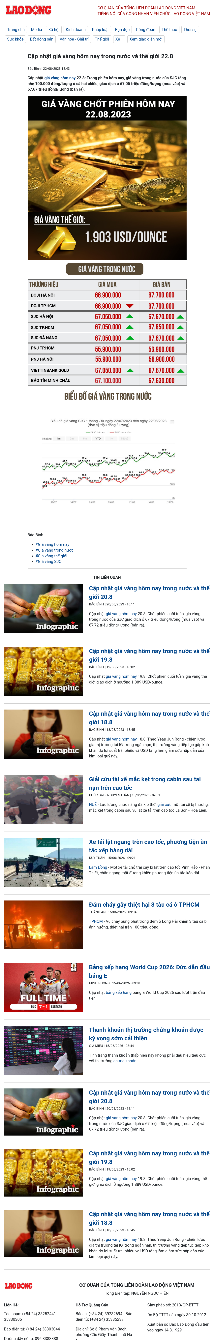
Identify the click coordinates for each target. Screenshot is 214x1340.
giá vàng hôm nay (60, 78)
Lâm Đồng (98, 867)
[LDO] (43, 609)
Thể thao (169, 29)
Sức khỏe (15, 39)
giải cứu (164, 804)
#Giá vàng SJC (48, 561)
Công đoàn (145, 29)
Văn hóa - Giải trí (74, 39)
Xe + (119, 39)
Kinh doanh (76, 29)
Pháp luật (100, 29)
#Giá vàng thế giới (51, 556)
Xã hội (53, 29)
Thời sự (190, 29)
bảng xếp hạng (119, 992)
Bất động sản (41, 39)
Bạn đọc (122, 29)
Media (36, 29)
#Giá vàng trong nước (55, 550)
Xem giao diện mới (146, 39)
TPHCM (96, 921)
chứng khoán (125, 1060)
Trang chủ (16, 29)
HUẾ (93, 804)
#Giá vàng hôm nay (52, 544)
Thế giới (102, 39)
